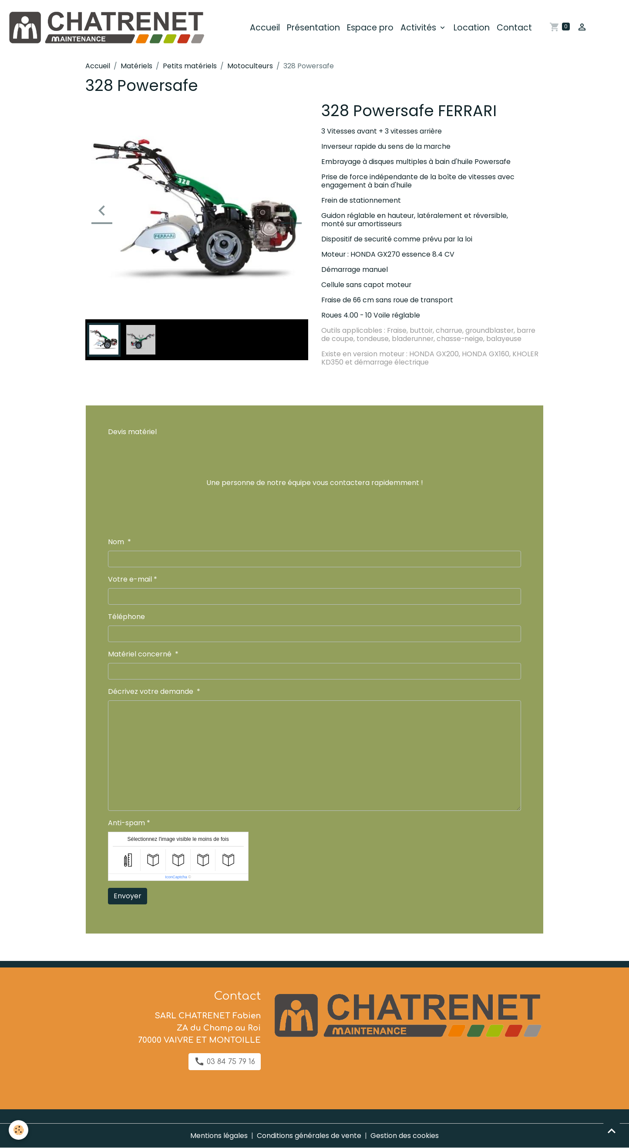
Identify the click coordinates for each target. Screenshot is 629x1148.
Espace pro (370, 27)
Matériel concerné (140, 654)
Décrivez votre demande (151, 691)
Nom (117, 542)
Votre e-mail (130, 579)
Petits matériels (190, 66)
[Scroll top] (611, 1130)
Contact (514, 27)
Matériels (136, 66)
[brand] (107, 27)
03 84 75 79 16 (224, 1061)
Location (472, 27)
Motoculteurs (250, 66)
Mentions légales (219, 1136)
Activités (419, 27)
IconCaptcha (176, 877)
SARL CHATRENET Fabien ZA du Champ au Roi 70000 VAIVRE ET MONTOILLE (199, 1027)
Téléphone (126, 617)
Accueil (265, 27)
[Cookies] (18, 1130)
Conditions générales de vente (309, 1136)
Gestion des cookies (404, 1136)
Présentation (313, 27)
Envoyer (127, 896)
